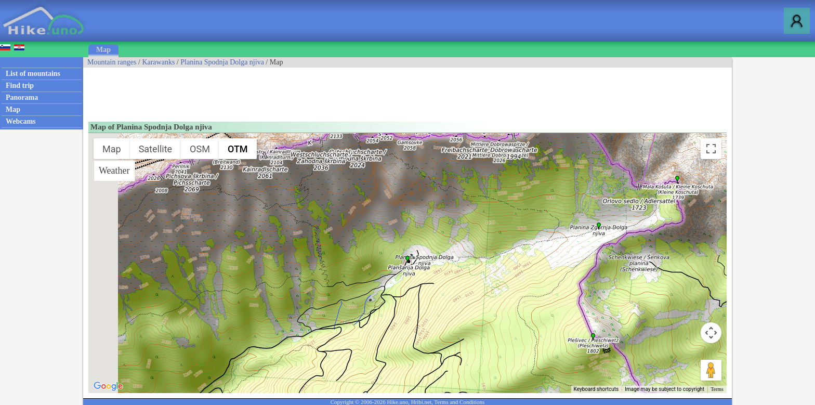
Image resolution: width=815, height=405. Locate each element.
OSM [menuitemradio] (200, 148)
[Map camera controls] (711, 332)
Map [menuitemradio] (111, 148)
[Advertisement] (272, 91)
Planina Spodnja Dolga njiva (222, 62)
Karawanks (158, 62)
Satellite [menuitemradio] (155, 148)
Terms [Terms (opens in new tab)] (717, 389)
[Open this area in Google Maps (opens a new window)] (108, 386)
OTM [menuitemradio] (238, 148)
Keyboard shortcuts (596, 389)
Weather (114, 170)
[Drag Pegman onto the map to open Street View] (711, 370)
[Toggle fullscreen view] (711, 148)
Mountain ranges (111, 62)
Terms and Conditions (459, 402)
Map (103, 50)
